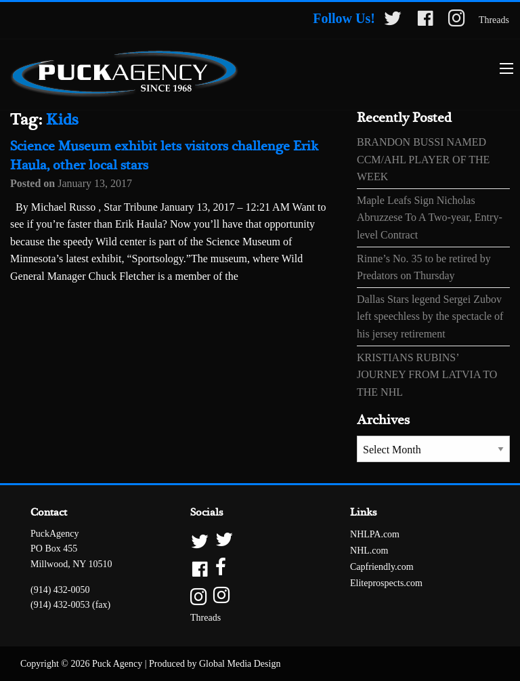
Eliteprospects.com (386, 583)
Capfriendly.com (382, 567)
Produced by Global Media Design (214, 664)
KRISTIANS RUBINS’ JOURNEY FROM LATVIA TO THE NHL (427, 375)
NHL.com (369, 550)
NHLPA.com (374, 534)
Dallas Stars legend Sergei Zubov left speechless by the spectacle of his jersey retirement (430, 316)
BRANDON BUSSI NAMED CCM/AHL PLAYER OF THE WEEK (423, 159)
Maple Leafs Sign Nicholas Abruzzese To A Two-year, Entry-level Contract (429, 217)
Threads (494, 20)
